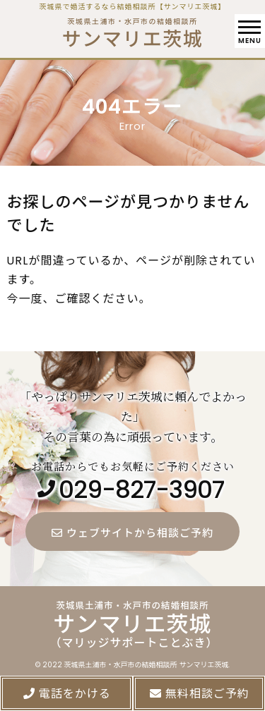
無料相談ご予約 (198, 694)
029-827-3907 (141, 491)
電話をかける (66, 694)
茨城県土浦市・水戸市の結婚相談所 (132, 30)
